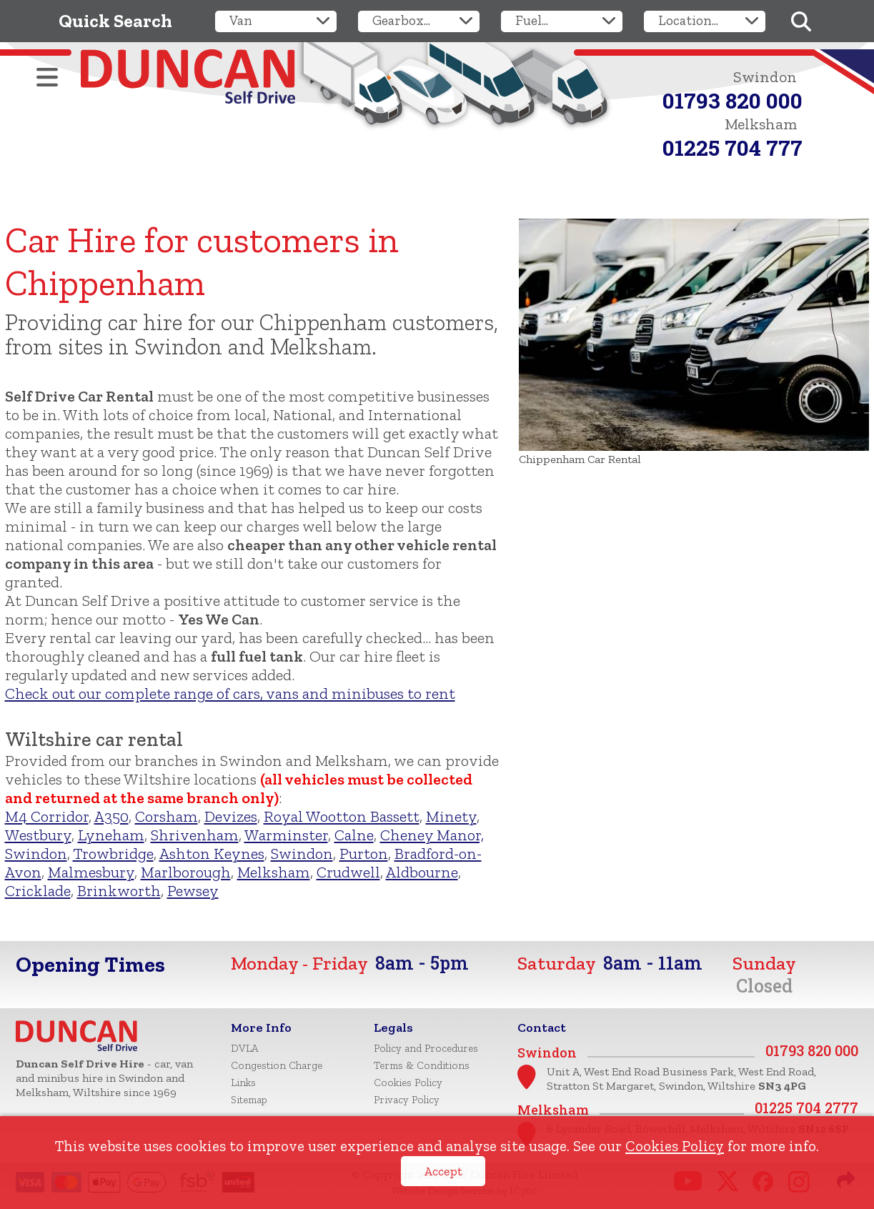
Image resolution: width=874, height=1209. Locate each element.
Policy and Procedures (426, 1048)
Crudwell (348, 872)
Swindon (302, 853)
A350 (111, 816)
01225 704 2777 (806, 1107)
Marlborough (186, 872)
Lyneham (111, 835)
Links (243, 1082)
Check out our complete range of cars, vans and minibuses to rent (230, 693)
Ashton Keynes (211, 853)
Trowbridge (113, 853)
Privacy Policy (407, 1099)
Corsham (166, 816)
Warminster (286, 835)
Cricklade (38, 890)
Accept (443, 1171)
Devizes (230, 816)
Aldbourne (422, 872)
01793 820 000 (732, 100)
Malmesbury (91, 872)
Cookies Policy (674, 1146)
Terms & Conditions (422, 1065)
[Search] (801, 21)
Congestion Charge (276, 1065)
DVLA (245, 1048)
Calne (354, 835)
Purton (363, 853)
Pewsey (193, 890)
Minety (451, 816)
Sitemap (249, 1099)
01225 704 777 (732, 147)
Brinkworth (119, 890)
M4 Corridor (47, 816)
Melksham (273, 872)
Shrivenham (195, 835)
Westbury (38, 835)
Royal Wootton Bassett (341, 816)
